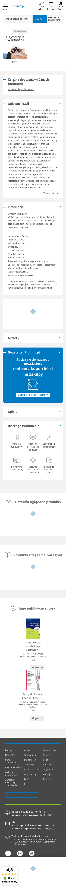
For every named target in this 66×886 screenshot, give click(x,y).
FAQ (26, 779)
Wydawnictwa (49, 750)
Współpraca (30, 755)
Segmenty (48, 769)
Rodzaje (47, 774)
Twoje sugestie (31, 764)
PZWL (21, 240)
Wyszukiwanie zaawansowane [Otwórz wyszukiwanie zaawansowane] (55, 19)
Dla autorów (30, 760)
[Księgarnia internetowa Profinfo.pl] (18, 6)
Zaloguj (41, 6)
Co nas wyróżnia (32, 769)
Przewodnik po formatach (21, 89)
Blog (26, 784)
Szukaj (39, 18)
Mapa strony (30, 774)
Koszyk (60, 6)
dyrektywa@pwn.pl (42, 288)
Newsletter (10, 755)
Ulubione (51, 6)
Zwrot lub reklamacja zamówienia (11, 783)
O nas (27, 750)
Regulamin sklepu (13, 767)
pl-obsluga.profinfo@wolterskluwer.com (32, 824)
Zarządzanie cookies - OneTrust (22, 795)
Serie (45, 760)
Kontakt (9, 750)
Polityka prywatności (11, 773)
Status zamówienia (11, 761)
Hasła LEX (47, 764)
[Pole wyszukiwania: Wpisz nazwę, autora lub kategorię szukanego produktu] (17, 19)
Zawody (47, 779)
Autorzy (47, 755)
